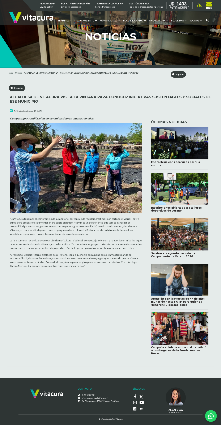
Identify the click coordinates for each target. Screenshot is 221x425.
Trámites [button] (65, 20)
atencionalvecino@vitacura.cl (95, 398)
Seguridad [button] (179, 20)
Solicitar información (75, 5)
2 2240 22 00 (89, 395)
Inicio (11, 72)
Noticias (18, 72)
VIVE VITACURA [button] (158, 20)
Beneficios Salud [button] (134, 20)
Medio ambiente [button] (86, 20)
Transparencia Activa (109, 5)
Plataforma (47, 5)
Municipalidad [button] (110, 20)
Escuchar (17, 88)
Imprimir (177, 74)
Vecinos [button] (196, 20)
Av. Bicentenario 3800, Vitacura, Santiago (100, 401)
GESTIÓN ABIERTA (146, 5)
